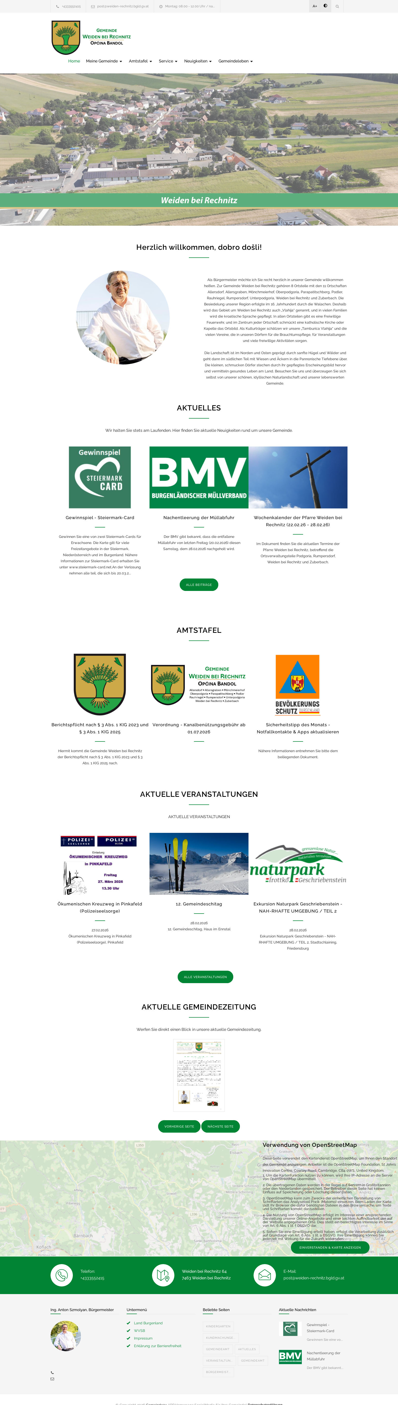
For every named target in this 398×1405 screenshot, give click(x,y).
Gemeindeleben (317, 37)
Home (155, 37)
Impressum (143, 1328)
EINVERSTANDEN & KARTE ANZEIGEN (330, 1237)
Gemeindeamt (218, 1338)
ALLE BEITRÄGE (199, 574)
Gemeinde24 (156, 1394)
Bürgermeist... (218, 1361)
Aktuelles (247, 1338)
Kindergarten (218, 1315)
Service (249, 37)
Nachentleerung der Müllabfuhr (199, 506)
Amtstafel (222, 37)
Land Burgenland (148, 1312)
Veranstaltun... (219, 1350)
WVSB (139, 1320)
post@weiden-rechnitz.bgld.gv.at (123, 6)
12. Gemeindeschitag (199, 893)
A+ (315, 6)
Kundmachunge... (221, 1327)
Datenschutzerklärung (265, 1394)
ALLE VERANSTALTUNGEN (205, 966)
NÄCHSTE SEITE (221, 1116)
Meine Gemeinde (185, 37)
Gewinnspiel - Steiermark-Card (100, 506)
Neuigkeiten (280, 37)
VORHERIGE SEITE (179, 1116)
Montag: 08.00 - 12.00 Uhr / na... (190, 6)
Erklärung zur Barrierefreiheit (157, 1335)
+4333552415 (71, 6)
